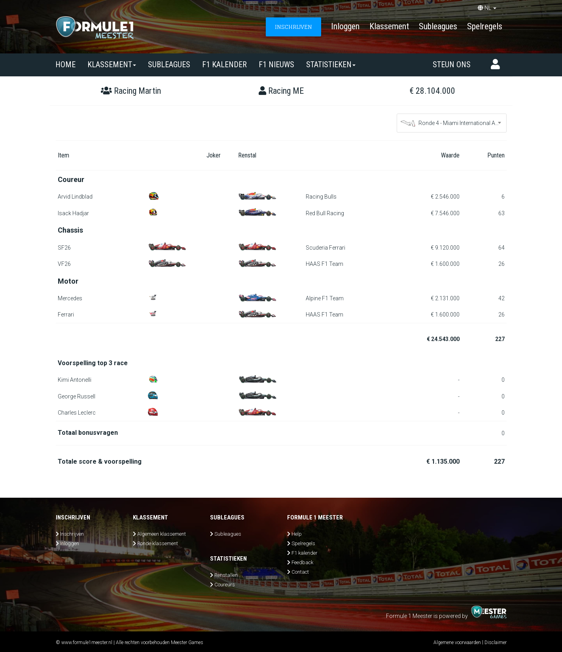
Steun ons (452, 64)
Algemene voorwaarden (457, 642)
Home (65, 64)
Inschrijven (72, 534)
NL (487, 8)
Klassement (389, 26)
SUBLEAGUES (169, 64)
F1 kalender (224, 64)
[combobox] (452, 123)
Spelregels (484, 26)
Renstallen (226, 575)
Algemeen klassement (161, 534)
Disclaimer (495, 642)
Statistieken (331, 64)
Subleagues (438, 26)
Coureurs (224, 585)
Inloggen (345, 26)
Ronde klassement (157, 543)
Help (296, 534)
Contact (300, 572)
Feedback (302, 562)
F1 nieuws (276, 64)
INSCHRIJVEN (293, 27)
